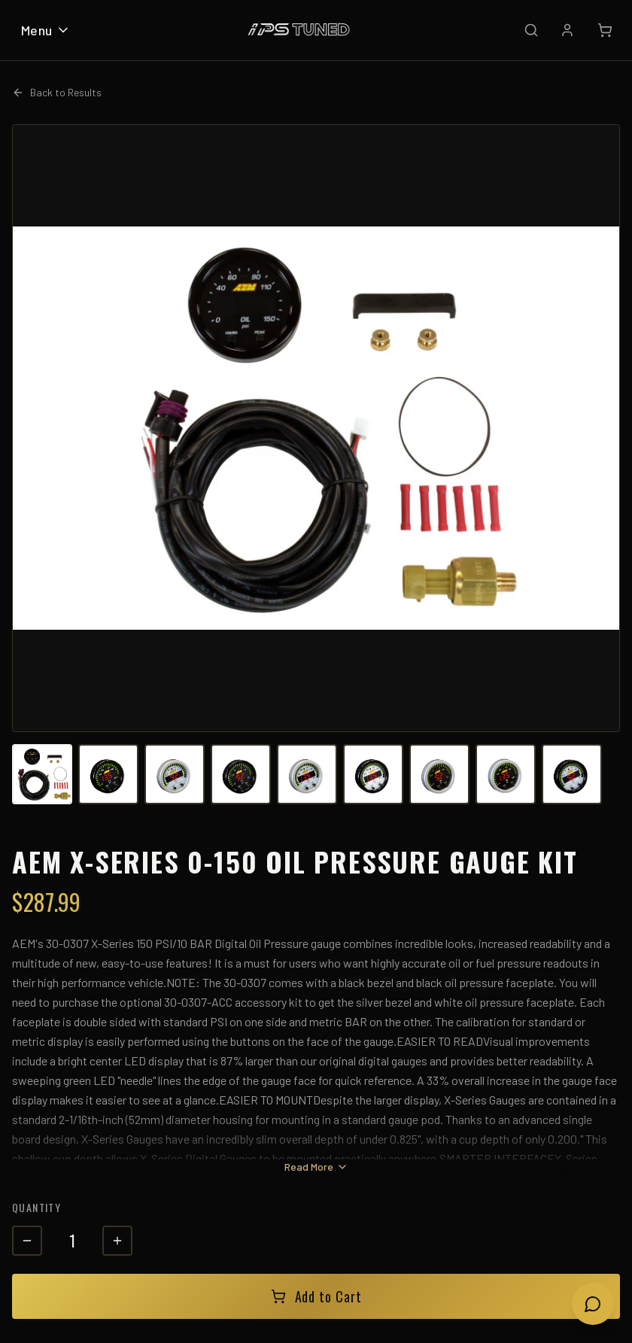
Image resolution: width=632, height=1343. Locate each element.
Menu (46, 30)
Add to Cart (316, 1296)
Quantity (36, 1207)
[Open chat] (593, 1304)
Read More (316, 1166)
